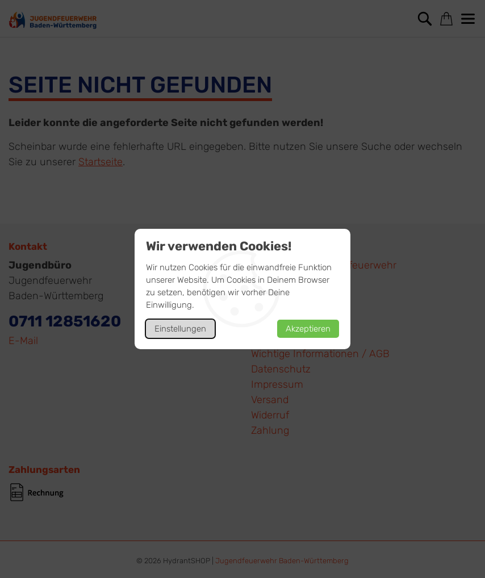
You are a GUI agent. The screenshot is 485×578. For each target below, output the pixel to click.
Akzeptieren (308, 329)
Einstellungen (180, 329)
